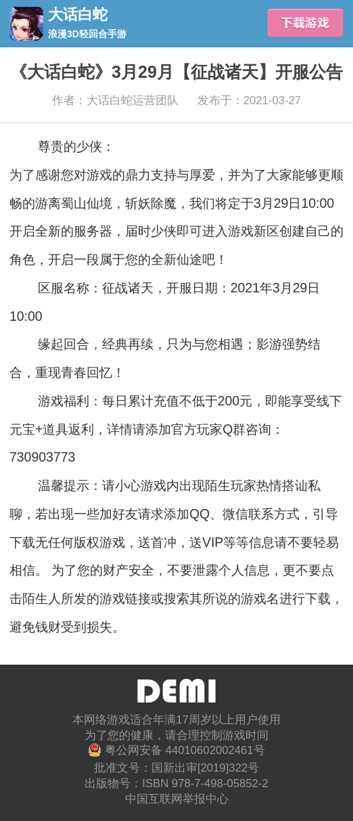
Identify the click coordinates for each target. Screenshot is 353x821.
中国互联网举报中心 (177, 799)
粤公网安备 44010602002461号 (176, 750)
